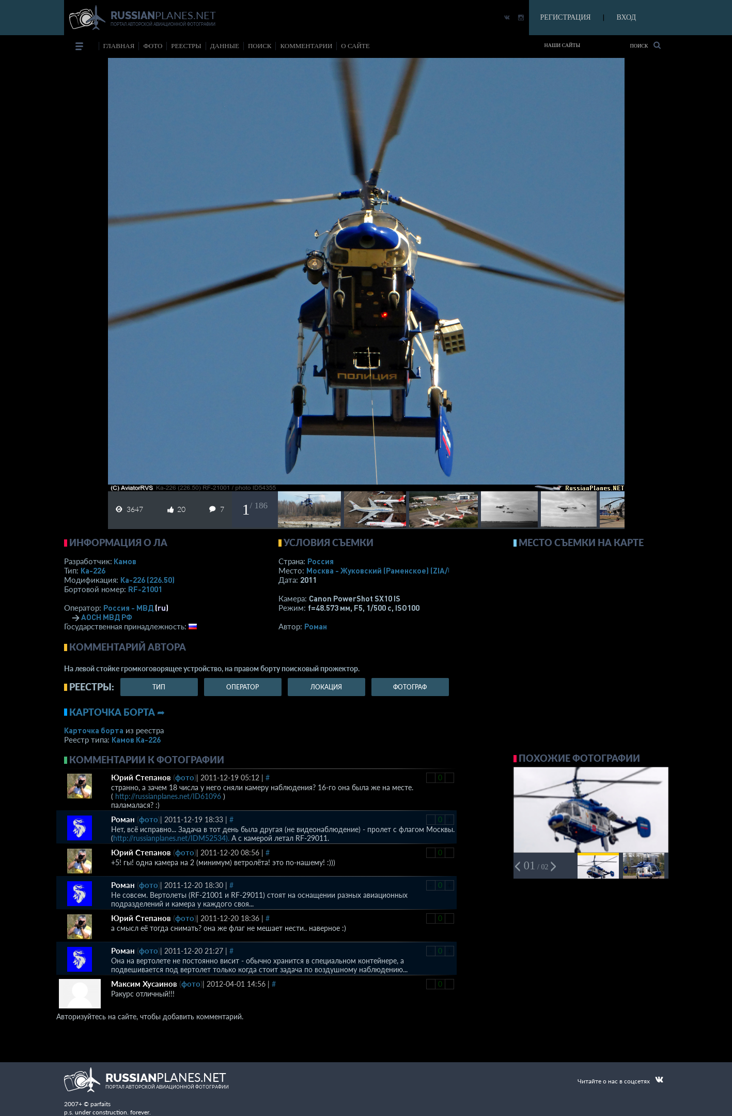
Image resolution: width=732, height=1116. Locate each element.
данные (224, 46)
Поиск (645, 45)
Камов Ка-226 (136, 739)
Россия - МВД (128, 607)
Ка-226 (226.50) (147, 579)
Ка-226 (93, 570)
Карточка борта (93, 730)
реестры (186, 46)
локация (326, 687)
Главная (119, 46)
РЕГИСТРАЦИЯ (565, 17)
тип (158, 687)
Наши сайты (562, 45)
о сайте (355, 46)
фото (152, 46)
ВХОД (626, 17)
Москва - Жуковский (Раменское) (389, 570)
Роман (315, 626)
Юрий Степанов (141, 777)
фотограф (410, 687)
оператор (242, 687)
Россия (320, 561)
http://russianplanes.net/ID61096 (168, 796)
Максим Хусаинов (144, 983)
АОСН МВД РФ (106, 617)
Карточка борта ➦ (117, 712)
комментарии (306, 46)
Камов (125, 561)
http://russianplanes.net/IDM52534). (171, 838)
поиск (260, 46)
